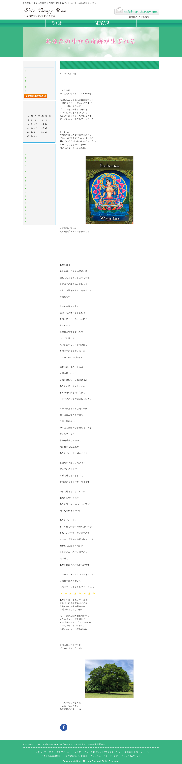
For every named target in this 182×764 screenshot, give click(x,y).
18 (39, 128)
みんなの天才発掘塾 (37, 184)
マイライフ (32, 210)
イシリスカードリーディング (104, 756)
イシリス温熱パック (79, 27)
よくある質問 (34, 221)
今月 (39, 139)
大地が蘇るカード (36, 192)
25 (39, 132)
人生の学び (32, 199)
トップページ (34, 23)
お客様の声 (32, 206)
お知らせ (31, 195)
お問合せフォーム (148, 23)
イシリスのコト (35, 158)
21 (50, 128)
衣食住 (30, 203)
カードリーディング (87, 74)
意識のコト (32, 161)
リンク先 (77, 752)
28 (50, 132)
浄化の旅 (31, 217)
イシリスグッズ (35, 214)
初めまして (32, 154)
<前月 (33, 139)
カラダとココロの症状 (38, 181)
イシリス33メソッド (131, 756)
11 (39, 124)
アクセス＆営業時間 (51, 756)
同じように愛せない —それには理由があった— (39, 72)
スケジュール (142, 752)
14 (50, 124)
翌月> (45, 139)
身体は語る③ (34, 87)
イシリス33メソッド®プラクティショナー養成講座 (108, 752)
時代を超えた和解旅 (37, 77)
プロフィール (63, 752)
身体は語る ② (34, 90)
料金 (125, 23)
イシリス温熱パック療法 (39, 177)
